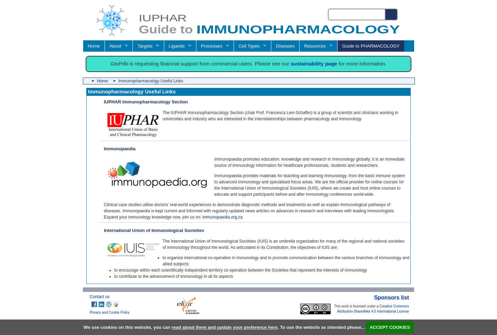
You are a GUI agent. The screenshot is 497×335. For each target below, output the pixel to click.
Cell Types (249, 46)
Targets (144, 46)
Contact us (99, 296)
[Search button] (392, 14)
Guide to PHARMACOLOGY (370, 46)
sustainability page (314, 64)
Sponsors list (391, 298)
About (115, 46)
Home (94, 46)
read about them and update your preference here (224, 327)
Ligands (177, 46)
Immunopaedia (120, 148)
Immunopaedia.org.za (223, 217)
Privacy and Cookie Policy (110, 312)
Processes (211, 46)
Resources (315, 46)
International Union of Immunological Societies (154, 230)
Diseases (285, 46)
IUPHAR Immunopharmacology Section (146, 101)
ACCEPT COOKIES (390, 327)
